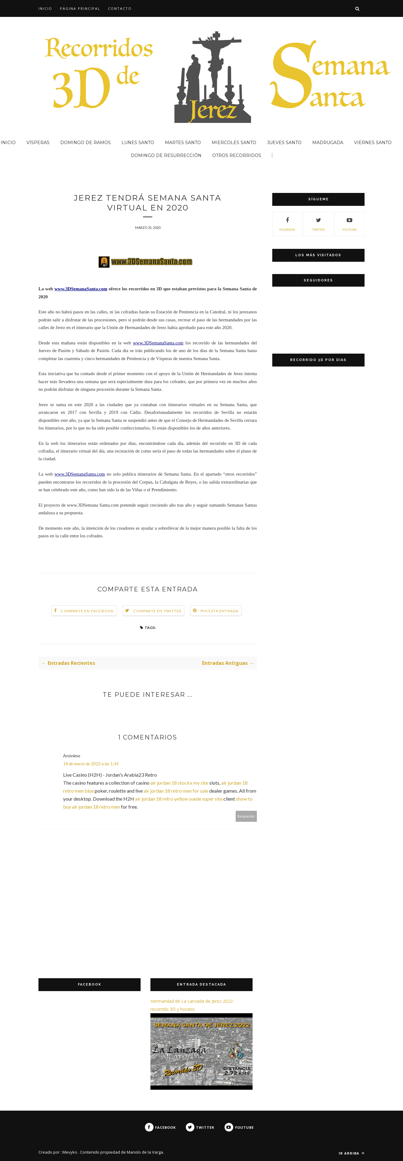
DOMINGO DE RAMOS (85, 142)
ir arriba (352, 1153)
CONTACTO (120, 8)
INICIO (45, 8)
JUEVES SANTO (284, 142)
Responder (246, 816)
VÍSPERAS (38, 142)
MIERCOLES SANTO (234, 142)
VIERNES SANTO (373, 142)
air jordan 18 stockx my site (179, 783)
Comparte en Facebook (87, 611)
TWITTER (318, 223)
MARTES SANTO (183, 142)
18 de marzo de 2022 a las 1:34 (90, 763)
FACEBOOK (287, 223)
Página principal (80, 8)
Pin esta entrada (219, 611)
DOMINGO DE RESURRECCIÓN (166, 155)
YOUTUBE (349, 223)
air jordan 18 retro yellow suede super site (178, 799)
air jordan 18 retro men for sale (176, 791)
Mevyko (70, 1152)
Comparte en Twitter (157, 611)
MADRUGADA (327, 142)
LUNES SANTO (138, 142)
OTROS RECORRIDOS (236, 155)
